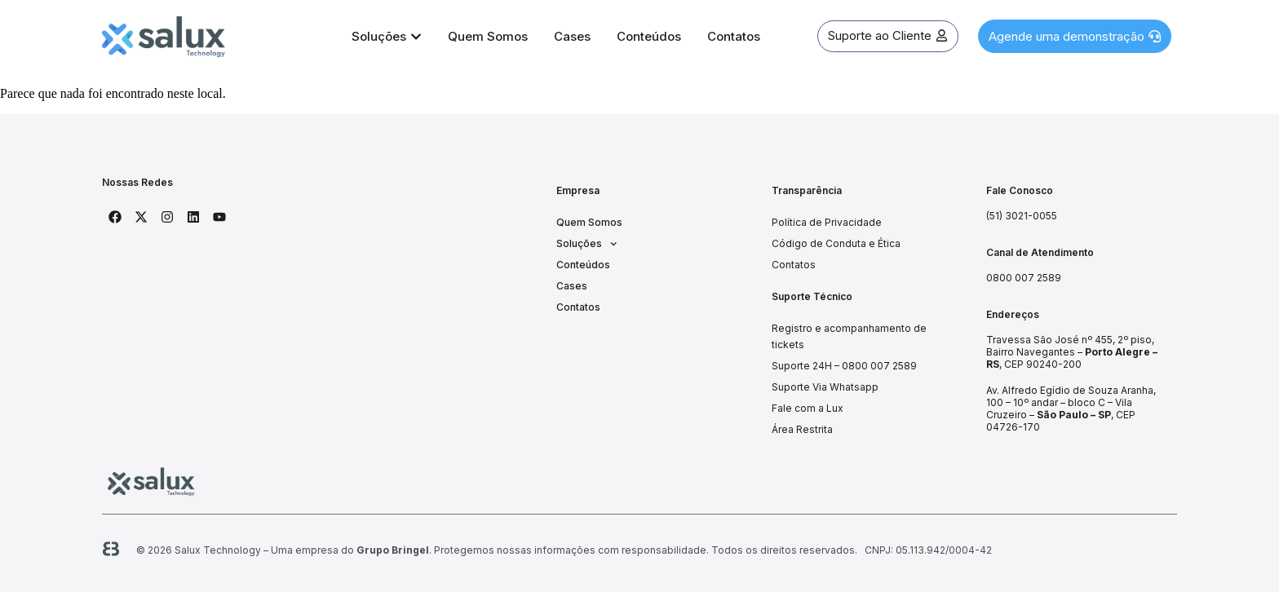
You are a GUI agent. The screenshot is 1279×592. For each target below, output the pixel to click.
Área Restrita (802, 429)
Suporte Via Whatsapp (825, 387)
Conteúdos (583, 264)
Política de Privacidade (827, 222)
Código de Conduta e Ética (836, 243)
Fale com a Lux (807, 408)
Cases (571, 286)
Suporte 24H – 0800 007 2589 (844, 366)
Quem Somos (589, 222)
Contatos (578, 307)
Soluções (586, 243)
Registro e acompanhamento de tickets (849, 336)
